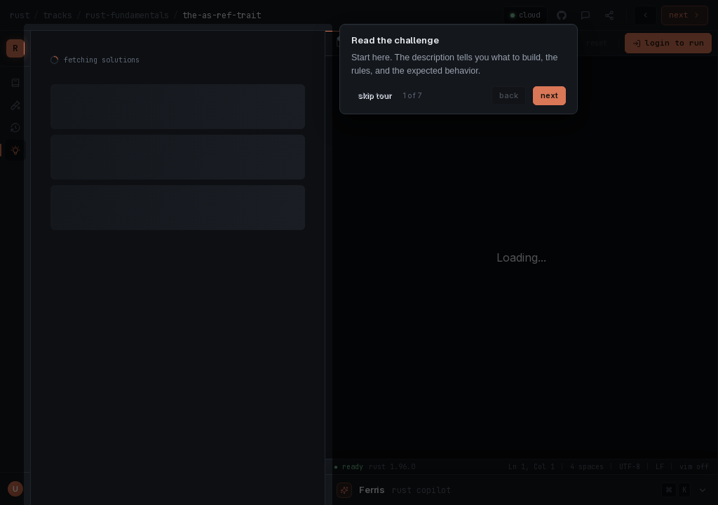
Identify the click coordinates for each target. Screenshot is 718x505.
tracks (57, 15)
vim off (549, 43)
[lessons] (15, 82)
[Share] (609, 15)
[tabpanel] (177, 147)
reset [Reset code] (596, 43)
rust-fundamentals (127, 15)
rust (19, 15)
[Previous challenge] (645, 15)
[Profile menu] (15, 488)
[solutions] (15, 150)
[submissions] (15, 127)
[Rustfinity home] (15, 48)
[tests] (15, 105)
